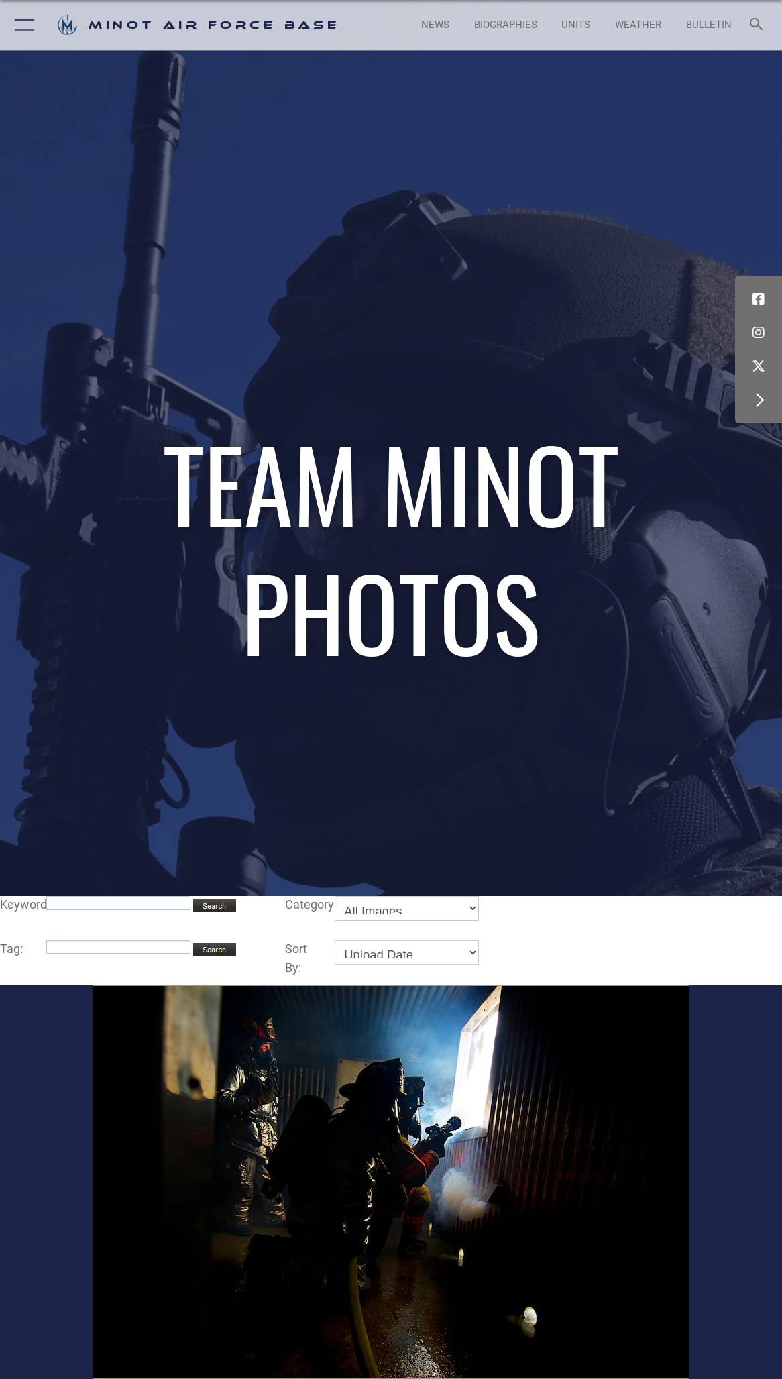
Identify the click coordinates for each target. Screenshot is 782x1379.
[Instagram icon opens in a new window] (758, 332)
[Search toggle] (758, 25)
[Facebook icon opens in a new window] (758, 299)
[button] (22, 25)
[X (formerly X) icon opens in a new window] (758, 366)
